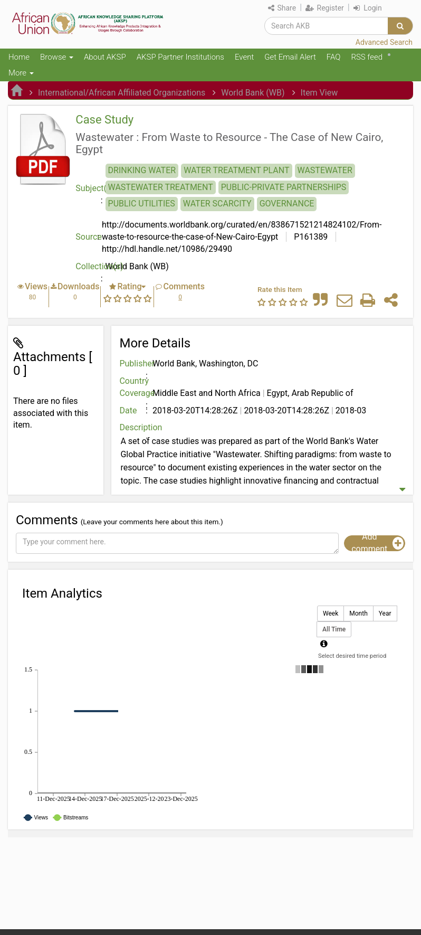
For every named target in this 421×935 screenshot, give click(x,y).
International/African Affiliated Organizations (121, 93)
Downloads (78, 286)
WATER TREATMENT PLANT (236, 170)
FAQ (334, 57)
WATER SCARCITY (217, 204)
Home (19, 57)
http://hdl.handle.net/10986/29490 (167, 249)
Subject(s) (90, 188)
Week (330, 614)
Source (88, 237)
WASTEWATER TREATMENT (160, 187)
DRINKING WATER (142, 170)
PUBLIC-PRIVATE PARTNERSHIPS (284, 187)
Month (358, 614)
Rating (129, 286)
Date (128, 410)
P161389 (310, 237)
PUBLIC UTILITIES (141, 204)
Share (282, 8)
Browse (56, 57)
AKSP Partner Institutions (180, 57)
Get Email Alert (290, 57)
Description (134, 427)
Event (244, 57)
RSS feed (366, 57)
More (21, 73)
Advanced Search (384, 42)
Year (385, 614)
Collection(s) (90, 266)
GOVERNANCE (287, 204)
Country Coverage (134, 387)
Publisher (134, 363)
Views (36, 286)
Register (324, 8)
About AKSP (105, 57)
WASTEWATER (325, 170)
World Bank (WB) (252, 93)
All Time (334, 630)
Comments (183, 286)
